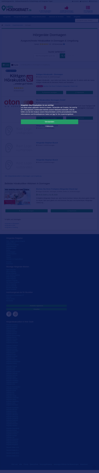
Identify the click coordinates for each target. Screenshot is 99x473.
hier (54, 114)
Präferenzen (49, 126)
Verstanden (49, 122)
